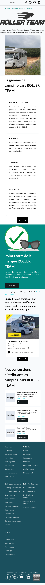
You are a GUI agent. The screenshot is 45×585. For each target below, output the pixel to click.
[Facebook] (8, 577)
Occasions (27, 454)
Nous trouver (9, 476)
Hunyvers (8, 447)
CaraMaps (8, 551)
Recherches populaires (13, 484)
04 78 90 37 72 (21, 416)
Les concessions (11, 473)
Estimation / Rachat (30, 465)
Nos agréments (29, 488)
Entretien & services (30, 484)
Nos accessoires (29, 491)
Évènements (9, 540)
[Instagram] (15, 577)
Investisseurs (10, 465)
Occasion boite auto (12, 491)
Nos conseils (9, 543)
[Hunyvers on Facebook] (25, 2)
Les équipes (9, 458)
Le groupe (8, 451)
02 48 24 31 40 (21, 398)
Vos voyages (9, 547)
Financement (28, 473)
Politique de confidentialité (29, 573)
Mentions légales (12, 573)
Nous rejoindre (10, 462)
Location (26, 462)
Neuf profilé (9, 502)
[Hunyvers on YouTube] (34, 2)
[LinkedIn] (28, 577)
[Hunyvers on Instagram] (30, 2)
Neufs (25, 451)
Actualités (8, 536)
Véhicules (27, 447)
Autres (7, 525)
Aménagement (28, 469)
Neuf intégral (9, 510)
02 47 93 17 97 (21, 434)
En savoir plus (12, 286)
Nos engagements (11, 454)
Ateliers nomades (29, 507)
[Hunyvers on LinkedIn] (38, 2)
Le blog (7, 532)
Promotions (27, 458)
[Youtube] (22, 577)
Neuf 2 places (10, 495)
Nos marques (9, 469)
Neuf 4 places (10, 499)
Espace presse (10, 554)
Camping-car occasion (13, 488)
